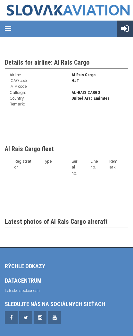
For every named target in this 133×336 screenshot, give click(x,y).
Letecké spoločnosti (22, 290)
